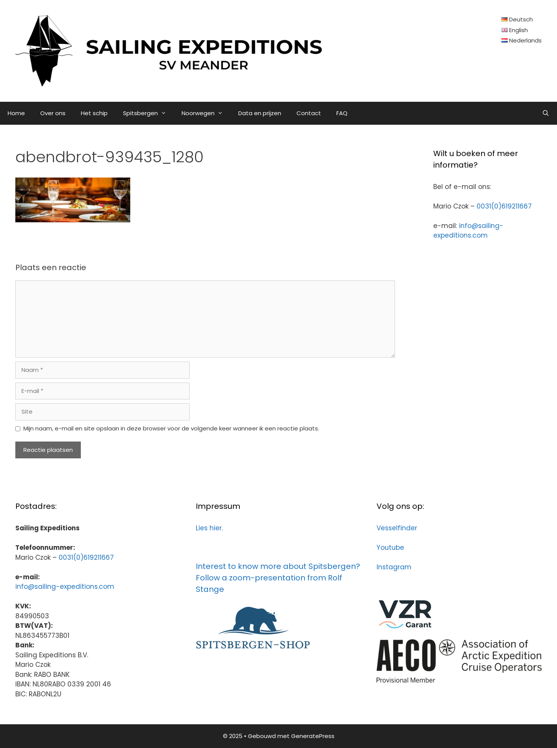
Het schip (94, 113)
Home (16, 113)
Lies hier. (209, 528)
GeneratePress (312, 736)
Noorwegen (206, 113)
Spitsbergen (148, 113)
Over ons (53, 113)
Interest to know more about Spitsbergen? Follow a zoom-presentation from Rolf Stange (278, 578)
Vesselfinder (397, 528)
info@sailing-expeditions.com (468, 230)
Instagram (394, 567)
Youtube (390, 547)
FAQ (341, 113)
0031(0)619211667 (504, 206)
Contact (309, 113)
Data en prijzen (259, 113)
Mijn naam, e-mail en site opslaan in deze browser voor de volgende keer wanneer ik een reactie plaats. (171, 428)
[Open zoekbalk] (545, 113)
